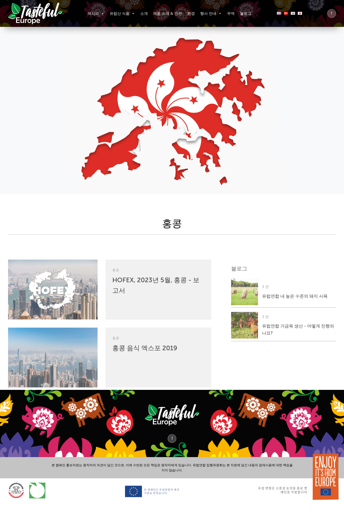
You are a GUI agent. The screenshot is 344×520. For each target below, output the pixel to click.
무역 (231, 13)
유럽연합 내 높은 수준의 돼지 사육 (295, 345)
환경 (191, 13)
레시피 (96, 13)
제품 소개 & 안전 (167, 13)
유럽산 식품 (122, 13)
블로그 (245, 13)
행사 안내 (211, 13)
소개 (144, 13)
